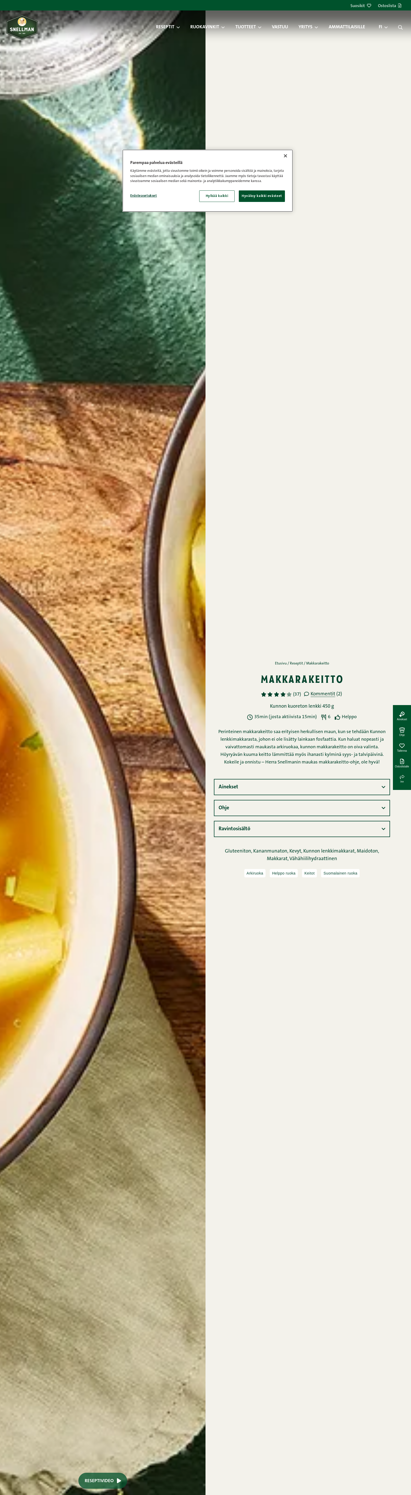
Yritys (305, 27)
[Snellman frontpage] (22, 27)
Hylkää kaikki (217, 196)
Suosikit (360, 6)
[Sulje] (285, 156)
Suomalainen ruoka (340, 873)
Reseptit (165, 27)
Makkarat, (278, 858)
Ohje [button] (224, 808)
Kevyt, (296, 851)
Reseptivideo (103, 1480)
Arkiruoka (255, 873)
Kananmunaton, (271, 851)
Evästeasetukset (143, 195)
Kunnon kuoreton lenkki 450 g (302, 706)
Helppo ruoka (283, 873)
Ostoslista (389, 6)
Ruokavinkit (204, 27)
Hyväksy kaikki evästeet (262, 196)
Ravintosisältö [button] (234, 829)
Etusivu (281, 664)
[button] (180, 27)
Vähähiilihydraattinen (313, 858)
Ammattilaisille (347, 27)
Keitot (309, 873)
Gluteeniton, (239, 851)
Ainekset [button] (228, 787)
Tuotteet (245, 27)
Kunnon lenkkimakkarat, (330, 851)
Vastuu (280, 27)
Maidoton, (368, 851)
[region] (207, 181)
